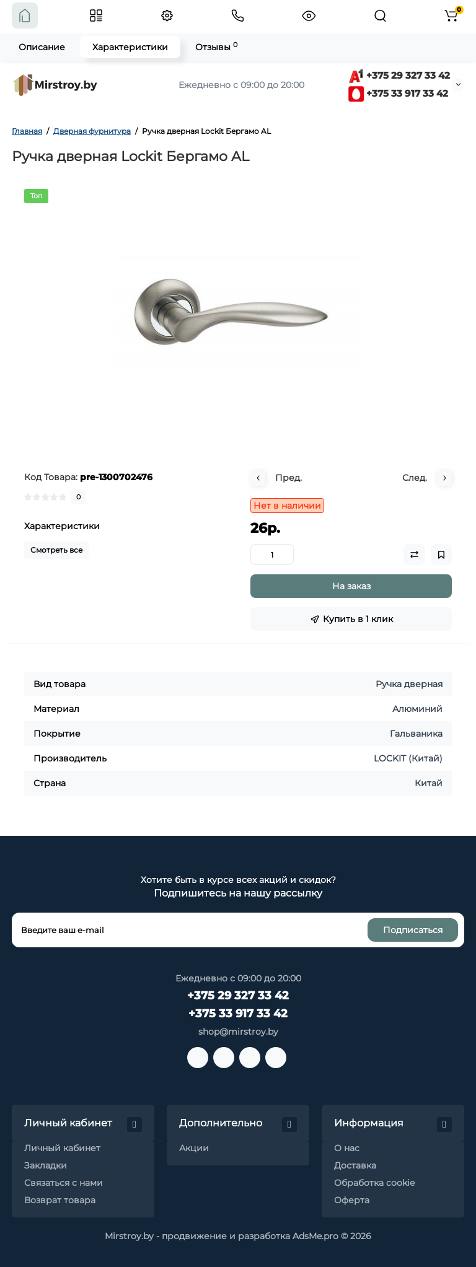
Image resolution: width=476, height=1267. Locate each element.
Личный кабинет (62, 1148)
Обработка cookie (374, 1182)
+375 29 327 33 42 (399, 75)
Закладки (45, 1165)
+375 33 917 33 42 (398, 93)
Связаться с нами (63, 1182)
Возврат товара (59, 1200)
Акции (194, 1148)
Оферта (351, 1200)
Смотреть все (56, 550)
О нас (346, 1148)
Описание (42, 47)
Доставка (355, 1165)
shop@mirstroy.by (238, 1031)
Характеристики (130, 47)
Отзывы (216, 47)
